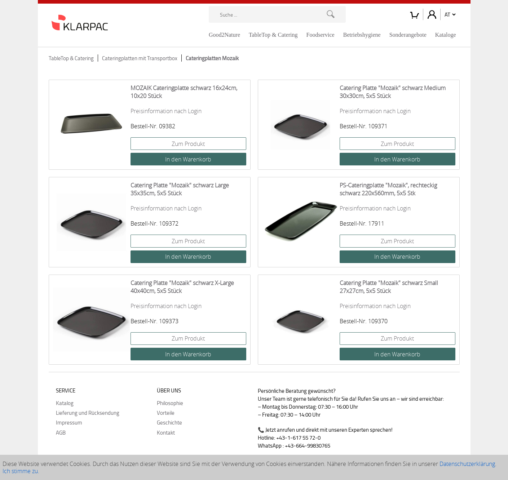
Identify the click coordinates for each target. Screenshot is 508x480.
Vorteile (166, 412)
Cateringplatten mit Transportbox (139, 58)
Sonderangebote (408, 35)
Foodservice (320, 35)
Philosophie (170, 402)
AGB (61, 432)
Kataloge (445, 35)
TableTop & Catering (273, 35)
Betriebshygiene (362, 35)
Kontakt (166, 432)
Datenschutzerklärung (467, 464)
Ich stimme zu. (21, 471)
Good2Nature (224, 35)
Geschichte (169, 422)
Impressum (69, 422)
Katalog (65, 402)
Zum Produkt (188, 144)
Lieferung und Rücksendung (87, 412)
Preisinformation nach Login (166, 111)
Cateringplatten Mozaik (212, 58)
